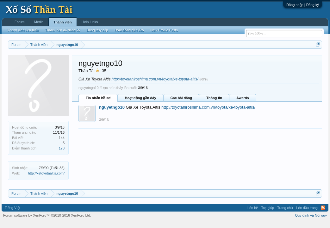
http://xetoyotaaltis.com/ (46, 173)
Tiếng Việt (12, 208)
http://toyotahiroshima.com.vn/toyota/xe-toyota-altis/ (155, 79)
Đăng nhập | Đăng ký (302, 5)
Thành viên (62, 22)
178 (62, 148)
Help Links (90, 22)
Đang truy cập (97, 30)
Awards (242, 98)
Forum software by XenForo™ (47, 215)
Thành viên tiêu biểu (23, 30)
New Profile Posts (164, 30)
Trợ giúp (267, 208)
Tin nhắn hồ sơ (98, 98)
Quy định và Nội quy (311, 215)
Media (39, 22)
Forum (20, 22)
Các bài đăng (181, 98)
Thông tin (214, 98)
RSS (323, 208)
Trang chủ (285, 208)
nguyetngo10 (112, 107)
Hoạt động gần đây (140, 98)
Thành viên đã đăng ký (62, 30)
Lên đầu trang (307, 208)
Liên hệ (252, 208)
